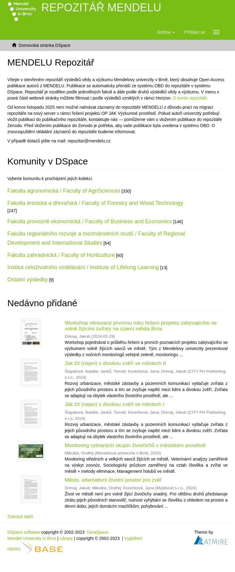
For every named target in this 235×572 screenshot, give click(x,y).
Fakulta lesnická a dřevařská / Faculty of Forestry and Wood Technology (95, 203)
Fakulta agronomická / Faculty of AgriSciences (63, 191)
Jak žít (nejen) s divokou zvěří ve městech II (115, 363)
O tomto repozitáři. (190, 98)
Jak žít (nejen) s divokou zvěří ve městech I (115, 404)
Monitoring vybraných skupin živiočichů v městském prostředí (135, 445)
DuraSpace (97, 532)
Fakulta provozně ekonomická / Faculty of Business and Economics (89, 221)
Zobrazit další (20, 516)
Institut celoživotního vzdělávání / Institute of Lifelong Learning (83, 267)
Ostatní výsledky (27, 280)
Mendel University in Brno (31, 538)
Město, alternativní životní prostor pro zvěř (113, 480)
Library (66, 538)
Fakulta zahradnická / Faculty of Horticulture (61, 255)
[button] (165, 32)
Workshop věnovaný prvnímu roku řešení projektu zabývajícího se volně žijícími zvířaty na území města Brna (141, 326)
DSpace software (23, 532)
